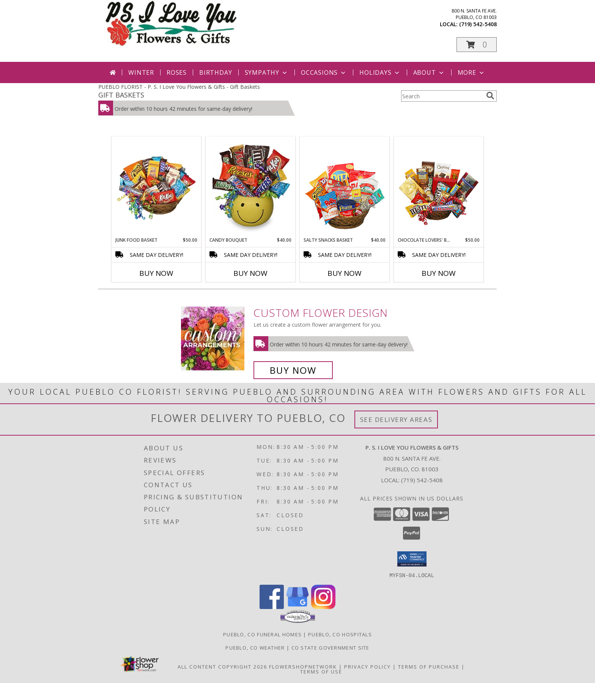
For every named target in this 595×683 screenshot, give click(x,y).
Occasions (324, 72)
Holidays (379, 72)
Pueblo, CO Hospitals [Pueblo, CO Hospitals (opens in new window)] (340, 634)
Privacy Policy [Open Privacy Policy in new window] (367, 666)
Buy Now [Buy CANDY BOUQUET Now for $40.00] (250, 273)
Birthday (215, 72)
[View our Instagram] (323, 606)
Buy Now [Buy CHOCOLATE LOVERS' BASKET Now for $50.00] (439, 273)
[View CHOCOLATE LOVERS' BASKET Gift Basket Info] (439, 187)
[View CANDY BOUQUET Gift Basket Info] (251, 187)
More (471, 72)
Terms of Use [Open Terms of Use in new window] (321, 671)
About (429, 72)
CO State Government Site (330, 647)
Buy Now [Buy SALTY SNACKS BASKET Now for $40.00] (344, 273)
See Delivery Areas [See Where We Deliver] (396, 419)
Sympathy (266, 72)
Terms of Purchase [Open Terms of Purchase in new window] (429, 666)
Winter (141, 72)
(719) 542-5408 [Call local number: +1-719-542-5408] (478, 24)
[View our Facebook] (272, 606)
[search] (490, 95)
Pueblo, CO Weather (255, 647)
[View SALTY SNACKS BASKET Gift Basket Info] (345, 187)
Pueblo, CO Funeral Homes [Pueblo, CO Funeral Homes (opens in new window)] (262, 634)
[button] (476, 44)
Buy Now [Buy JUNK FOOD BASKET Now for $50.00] (156, 273)
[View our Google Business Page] (297, 606)
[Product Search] (442, 96)
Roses (177, 72)
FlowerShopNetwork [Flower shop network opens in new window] (303, 666)
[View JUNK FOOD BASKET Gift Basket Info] (156, 187)
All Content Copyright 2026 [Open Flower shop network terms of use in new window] (222, 666)
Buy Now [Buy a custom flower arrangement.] (293, 370)
